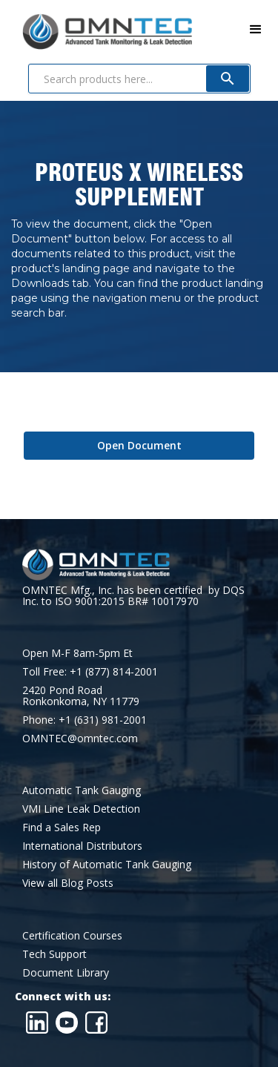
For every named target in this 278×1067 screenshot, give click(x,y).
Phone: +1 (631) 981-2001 (84, 720)
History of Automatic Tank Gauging (106, 864)
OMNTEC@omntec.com (80, 738)
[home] (96, 28)
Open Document (139, 445)
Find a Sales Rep (61, 827)
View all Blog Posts (67, 883)
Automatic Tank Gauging (81, 790)
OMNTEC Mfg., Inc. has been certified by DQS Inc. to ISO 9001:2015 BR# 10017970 (133, 595)
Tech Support (54, 954)
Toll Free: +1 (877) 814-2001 (90, 671)
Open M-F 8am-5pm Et (77, 653)
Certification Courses (72, 935)
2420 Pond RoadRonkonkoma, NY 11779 (80, 695)
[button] (256, 29)
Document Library (65, 972)
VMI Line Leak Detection (81, 809)
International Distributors (82, 846)
